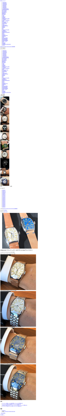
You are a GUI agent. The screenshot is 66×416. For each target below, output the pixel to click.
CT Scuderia (4, 19)
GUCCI (3, 24)
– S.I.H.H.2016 (4, 56)
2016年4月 (3, 197)
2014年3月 (3, 205)
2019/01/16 (3, 410)
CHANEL (3, 17)
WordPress (5, 210)
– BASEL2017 (4, 5)
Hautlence (3, 26)
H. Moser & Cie (4, 73)
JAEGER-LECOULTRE (5, 29)
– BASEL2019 (4, 2)
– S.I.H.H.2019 (4, 3)
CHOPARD (3, 65)
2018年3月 (3, 193)
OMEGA (3, 81)
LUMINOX (4, 30)
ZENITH (3, 93)
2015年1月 (3, 203)
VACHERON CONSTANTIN (6, 44)
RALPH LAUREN (5, 37)
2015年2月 (3, 202)
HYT (3, 28)
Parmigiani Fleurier (5, 35)
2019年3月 (3, 190)
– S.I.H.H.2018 (4, 4)
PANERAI (3, 34)
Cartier (3, 15)
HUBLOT (3, 27)
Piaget (3, 85)
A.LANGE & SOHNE (5, 8)
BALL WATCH (4, 10)
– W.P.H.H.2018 (4, 52)
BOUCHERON (4, 12)
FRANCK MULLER (5, 21)
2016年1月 (3, 200)
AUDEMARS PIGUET (5, 9)
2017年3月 (3, 195)
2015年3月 (3, 201)
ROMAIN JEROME (5, 40)
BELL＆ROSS (4, 11)
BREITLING (4, 13)
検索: (1, 186)
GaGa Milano (4, 22)
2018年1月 (3, 194)
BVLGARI (3, 14)
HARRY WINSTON (5, 25)
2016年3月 (3, 198)
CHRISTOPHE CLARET (5, 18)
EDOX (3, 69)
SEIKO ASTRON (4, 89)
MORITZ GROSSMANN (6, 32)
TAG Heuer (3, 42)
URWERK (3, 43)
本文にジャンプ (2, 0)
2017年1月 (3, 196)
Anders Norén (5, 211)
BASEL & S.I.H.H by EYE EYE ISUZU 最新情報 (7, 46)
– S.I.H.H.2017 (4, 6)
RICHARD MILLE (5, 38)
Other (3, 33)
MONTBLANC (4, 31)
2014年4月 (3, 204)
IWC (3, 77)
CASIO (3, 16)
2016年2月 (3, 199)
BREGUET (3, 61)
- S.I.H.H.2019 (6, 411)
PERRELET (4, 36)
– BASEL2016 (4, 7)
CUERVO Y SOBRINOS (5, 20)
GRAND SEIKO (4, 23)
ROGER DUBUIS (4, 39)
